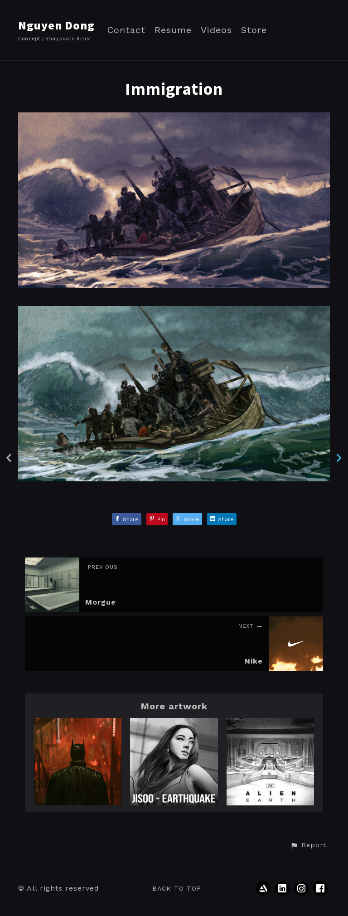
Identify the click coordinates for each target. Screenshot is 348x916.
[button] (308, 845)
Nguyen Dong (56, 25)
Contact (126, 30)
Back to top (176, 888)
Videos (216, 30)
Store (254, 30)
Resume (173, 30)
